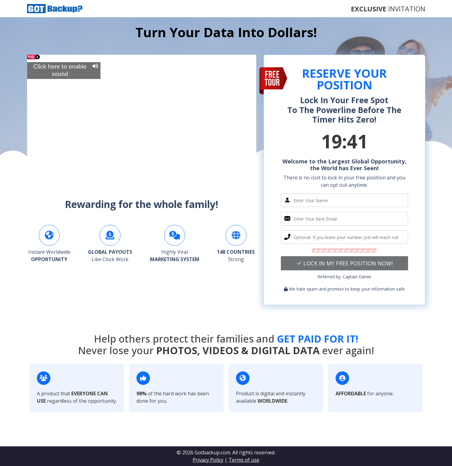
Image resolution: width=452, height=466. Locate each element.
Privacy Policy (208, 459)
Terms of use (244, 459)
